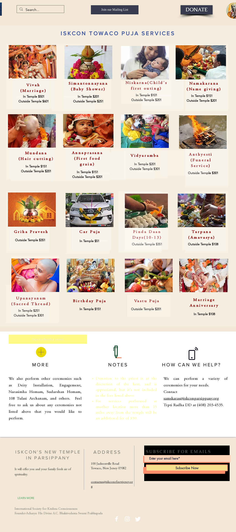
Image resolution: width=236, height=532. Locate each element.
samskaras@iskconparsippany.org (191, 399)
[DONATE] (197, 9)
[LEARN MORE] (26, 497)
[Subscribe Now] (187, 467)
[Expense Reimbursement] (48, 339)
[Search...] (40, 9)
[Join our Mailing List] (115, 9)
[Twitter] (138, 519)
